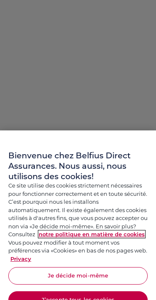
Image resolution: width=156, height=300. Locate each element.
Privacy (20, 262)
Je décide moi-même (78, 278)
